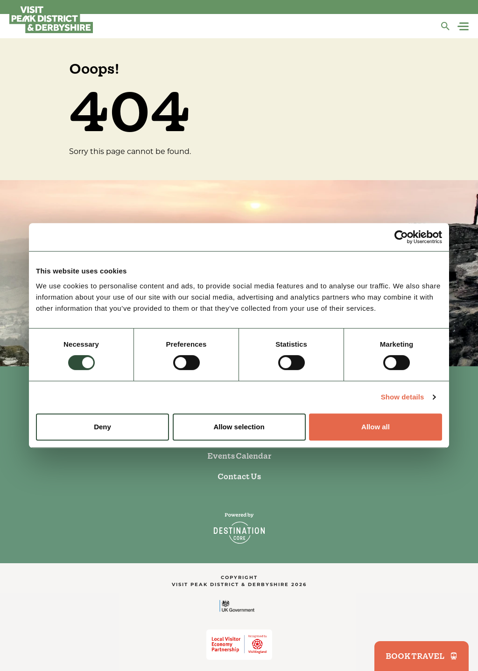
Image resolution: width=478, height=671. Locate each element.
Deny (102, 427)
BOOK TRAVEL (421, 656)
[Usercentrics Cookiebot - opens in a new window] (401, 237)
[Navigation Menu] (464, 26)
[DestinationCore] (239, 528)
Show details (402, 397)
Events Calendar (239, 456)
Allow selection (238, 427)
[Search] (445, 26)
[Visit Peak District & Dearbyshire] (51, 18)
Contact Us (239, 476)
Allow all (375, 427)
